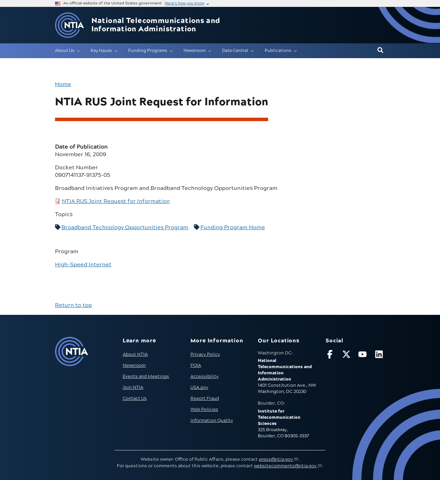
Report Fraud (204, 398)
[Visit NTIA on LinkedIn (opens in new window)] (380, 355)
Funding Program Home (232, 227)
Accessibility (204, 376)
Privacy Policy (205, 354)
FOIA (195, 365)
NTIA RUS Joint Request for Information (116, 201)
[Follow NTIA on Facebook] (331, 355)
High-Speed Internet (83, 264)
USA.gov (199, 387)
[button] (380, 50)
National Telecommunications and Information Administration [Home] (155, 25)
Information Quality (211, 420)
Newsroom (134, 365)
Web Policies (204, 409)
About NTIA (135, 354)
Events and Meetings (146, 376)
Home (63, 84)
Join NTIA (133, 387)
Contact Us (135, 398)
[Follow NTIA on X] (347, 355)
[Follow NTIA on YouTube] (363, 355)
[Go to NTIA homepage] (69, 25)
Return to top (73, 305)
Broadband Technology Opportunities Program (125, 227)
